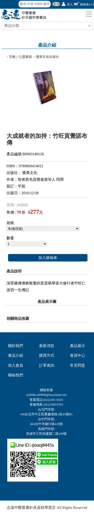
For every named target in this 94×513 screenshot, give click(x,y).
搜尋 (56, 4)
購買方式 (46, 355)
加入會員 (15, 365)
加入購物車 (47, 258)
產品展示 (77, 346)
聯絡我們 (15, 375)
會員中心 (77, 355)
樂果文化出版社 (47, 57)
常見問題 (77, 365)
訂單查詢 (46, 365)
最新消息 (46, 346)
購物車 (87, 4)
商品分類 (12, 26)
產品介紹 (15, 355)
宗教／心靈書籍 (20, 57)
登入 (70, 4)
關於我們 (15, 346)
